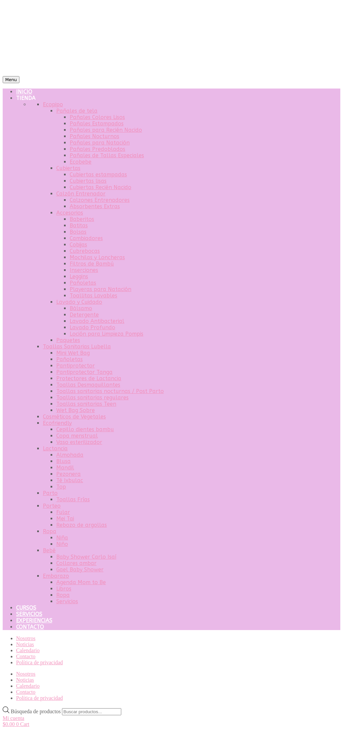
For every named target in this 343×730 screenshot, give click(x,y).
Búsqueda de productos (36, 711)
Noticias (25, 644)
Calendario (28, 650)
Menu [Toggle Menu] (11, 79)
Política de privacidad (39, 662)
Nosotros (26, 638)
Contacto (26, 656)
